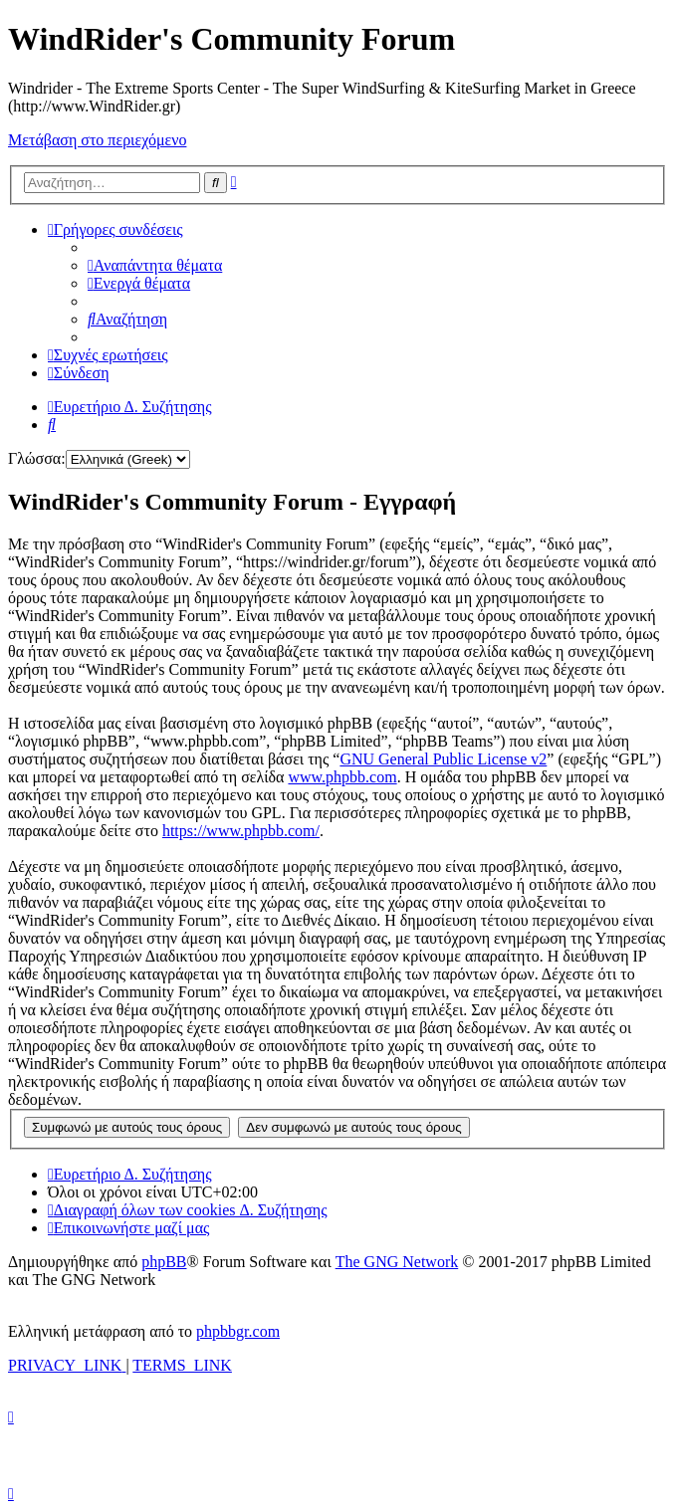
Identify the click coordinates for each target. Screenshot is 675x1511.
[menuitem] (155, 265)
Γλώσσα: (37, 458)
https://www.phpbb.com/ (241, 830)
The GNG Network (397, 1261)
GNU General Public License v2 (443, 759)
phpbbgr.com (238, 1331)
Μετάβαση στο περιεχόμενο (97, 139)
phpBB (163, 1261)
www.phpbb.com (342, 776)
